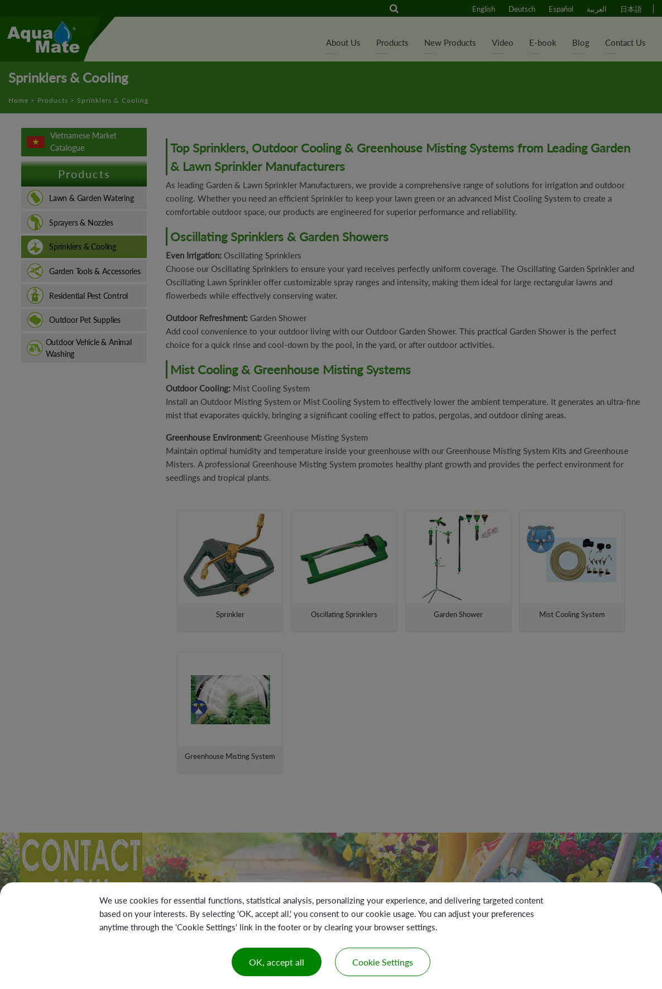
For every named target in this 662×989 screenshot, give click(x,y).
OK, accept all (276, 962)
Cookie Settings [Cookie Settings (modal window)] (382, 962)
